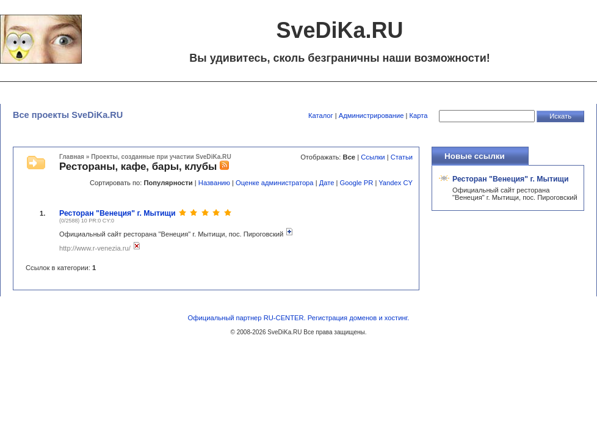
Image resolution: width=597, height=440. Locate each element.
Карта (419, 115)
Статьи (402, 157)
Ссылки (373, 157)
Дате (327, 182)
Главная (71, 156)
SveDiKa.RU (284, 332)
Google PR (357, 182)
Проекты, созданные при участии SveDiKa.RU (161, 156)
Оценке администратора (274, 182)
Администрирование (371, 115)
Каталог (320, 115)
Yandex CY (395, 182)
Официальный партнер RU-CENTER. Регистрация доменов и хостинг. (299, 317)
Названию (214, 182)
